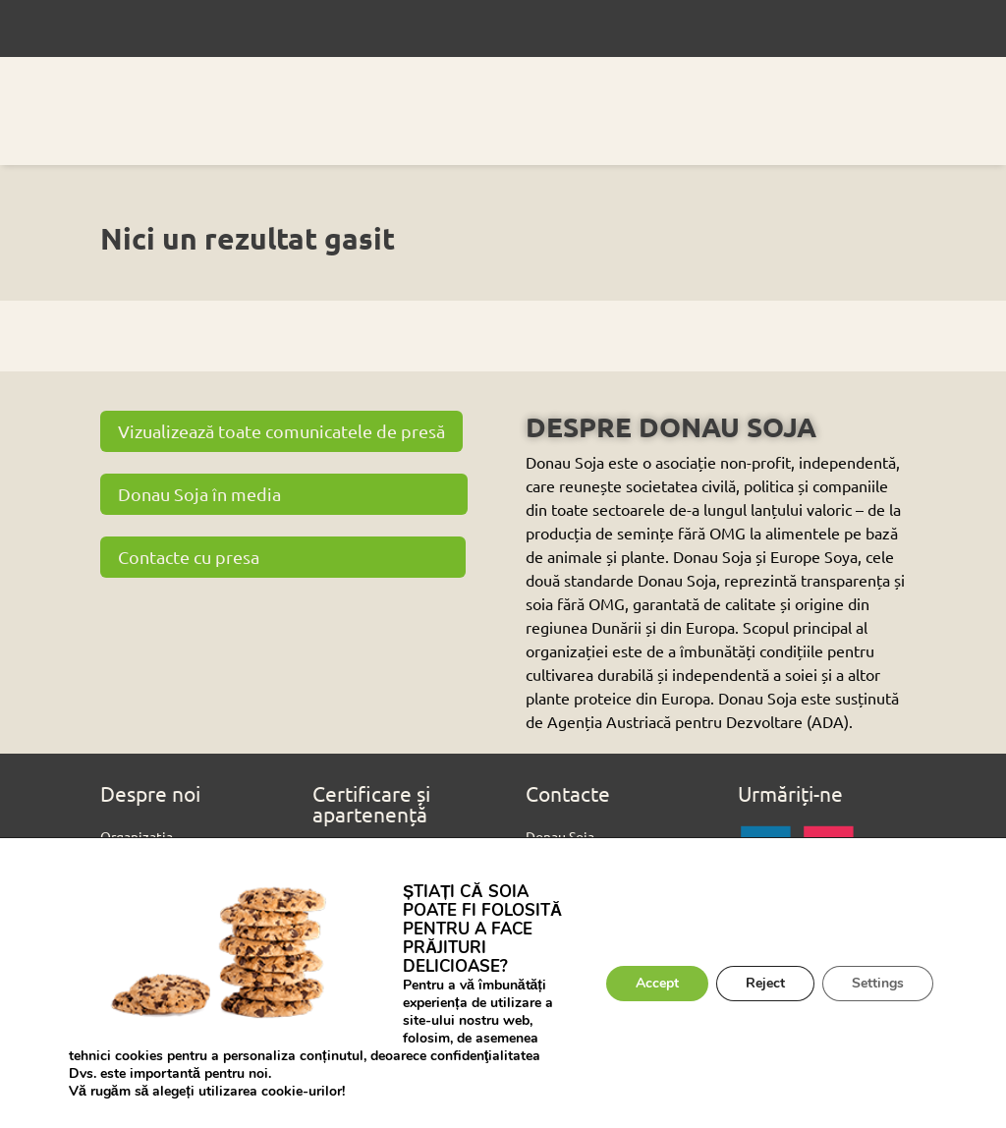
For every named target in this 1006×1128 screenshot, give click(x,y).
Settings (878, 983)
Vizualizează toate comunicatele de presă (281, 431)
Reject (765, 983)
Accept (657, 983)
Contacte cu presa (188, 556)
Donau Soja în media (199, 493)
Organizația (136, 836)
